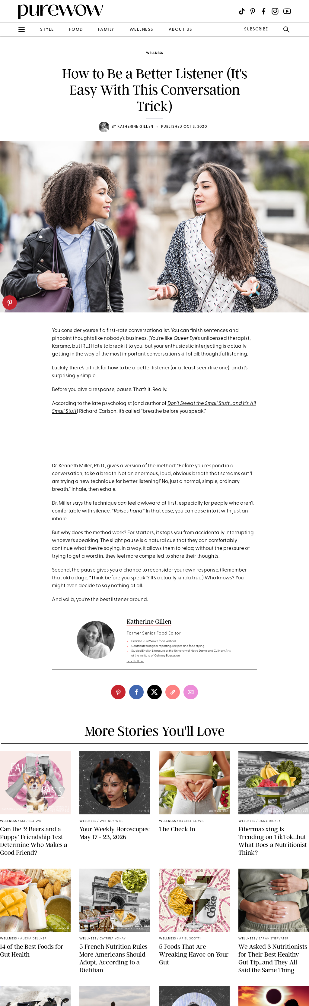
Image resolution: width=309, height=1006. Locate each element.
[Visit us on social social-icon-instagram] (275, 11)
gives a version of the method (141, 466)
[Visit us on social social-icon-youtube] (287, 11)
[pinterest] (9, 302)
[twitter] (154, 692)
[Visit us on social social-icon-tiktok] (242, 11)
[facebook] (136, 692)
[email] (190, 692)
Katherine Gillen (135, 127)
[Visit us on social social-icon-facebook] (263, 11)
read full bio (136, 661)
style (47, 29)
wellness (141, 29)
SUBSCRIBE (256, 29)
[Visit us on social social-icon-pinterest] (253, 11)
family (106, 29)
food (76, 29)
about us (181, 29)
